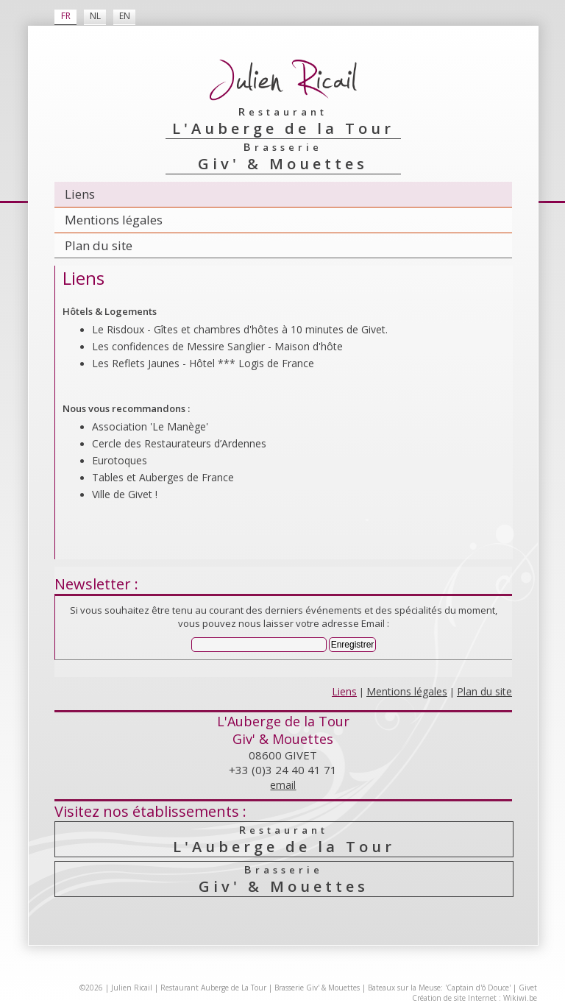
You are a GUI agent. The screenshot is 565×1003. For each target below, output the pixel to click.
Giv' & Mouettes (284, 879)
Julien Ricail (131, 987)
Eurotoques (119, 460)
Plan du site (98, 245)
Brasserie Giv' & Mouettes (317, 987)
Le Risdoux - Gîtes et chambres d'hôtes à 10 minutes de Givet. (240, 329)
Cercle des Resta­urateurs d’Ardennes (179, 443)
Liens (80, 193)
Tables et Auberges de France (163, 477)
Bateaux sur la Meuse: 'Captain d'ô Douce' (439, 987)
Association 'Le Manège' (150, 426)
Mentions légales (114, 219)
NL (95, 16)
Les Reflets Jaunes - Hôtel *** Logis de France (203, 363)
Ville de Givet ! (124, 494)
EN (124, 16)
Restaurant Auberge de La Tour (213, 987)
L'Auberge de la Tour (284, 839)
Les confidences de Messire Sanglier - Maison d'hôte (217, 346)
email (283, 785)
